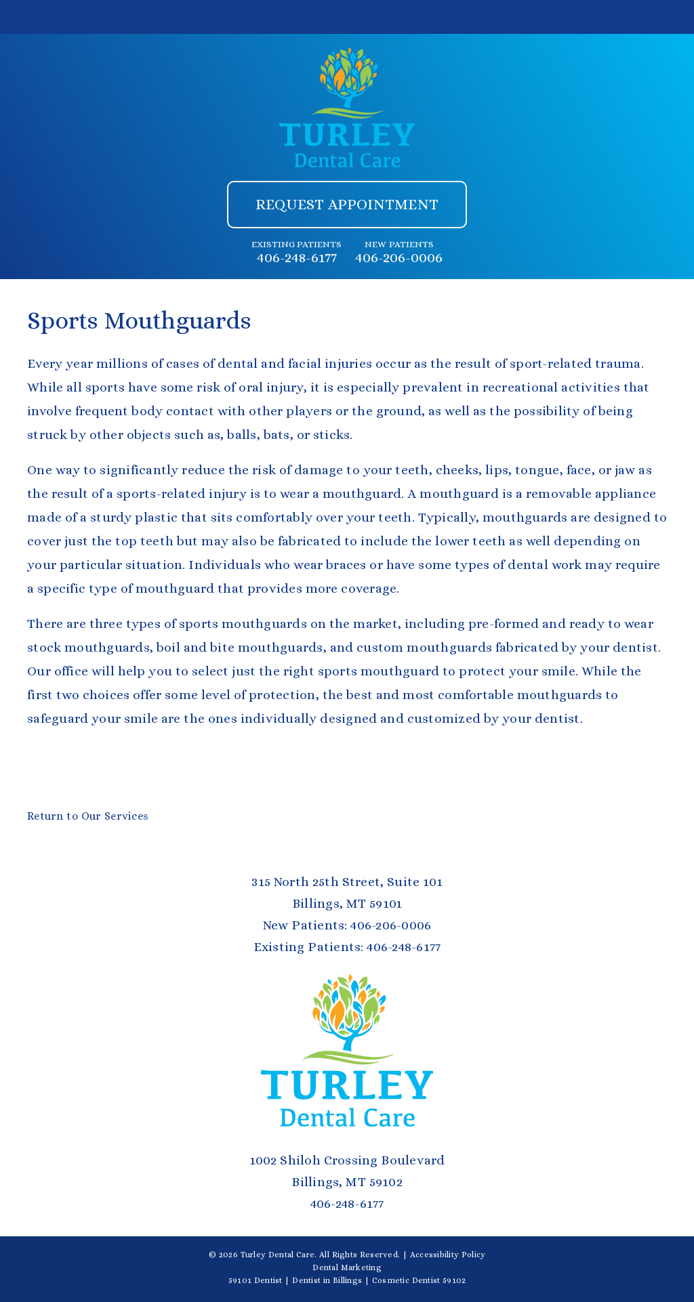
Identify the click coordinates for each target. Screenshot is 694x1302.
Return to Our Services (87, 816)
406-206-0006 (399, 257)
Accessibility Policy (448, 1254)
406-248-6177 (297, 257)
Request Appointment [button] (347, 204)
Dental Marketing (347, 1267)
